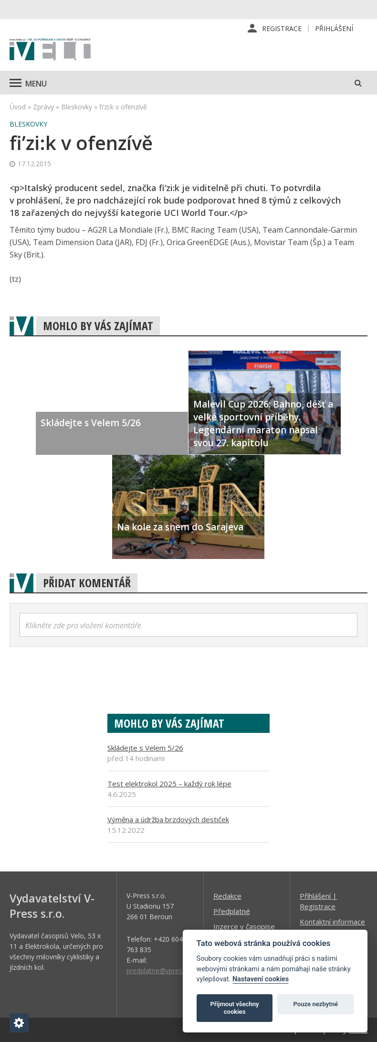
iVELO (50, 50)
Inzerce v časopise (244, 926)
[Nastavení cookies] (19, 1022)
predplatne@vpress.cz (160, 970)
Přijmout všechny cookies (234, 1007)
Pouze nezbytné (315, 1004)
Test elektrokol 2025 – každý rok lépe (169, 783)
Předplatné (231, 911)
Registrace (282, 28)
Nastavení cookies (260, 979)
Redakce (227, 896)
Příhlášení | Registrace (318, 901)
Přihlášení (334, 28)
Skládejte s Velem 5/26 (145, 747)
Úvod (18, 106)
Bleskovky (76, 106)
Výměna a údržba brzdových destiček (168, 819)
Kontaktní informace (332, 921)
